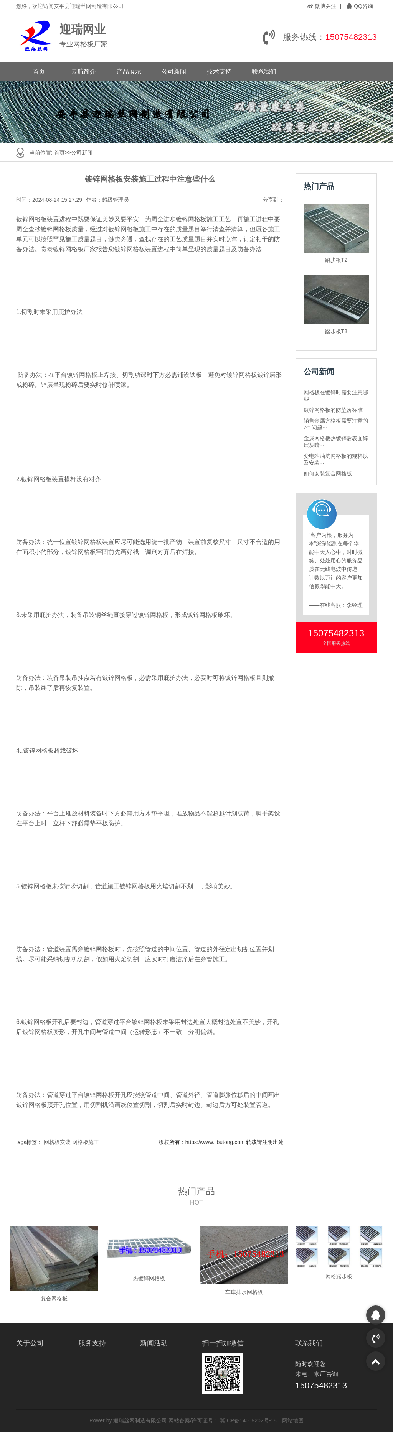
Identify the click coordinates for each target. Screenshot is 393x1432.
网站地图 (293, 1420)
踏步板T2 (336, 260)
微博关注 (321, 6)
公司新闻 (174, 71)
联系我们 (264, 71)
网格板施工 (85, 1142)
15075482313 (351, 37)
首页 (39, 71)
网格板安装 (57, 1142)
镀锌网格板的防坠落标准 (333, 410)
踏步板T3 (336, 331)
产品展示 (129, 71)
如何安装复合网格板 (328, 473)
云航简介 (83, 71)
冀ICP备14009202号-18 (248, 1420)
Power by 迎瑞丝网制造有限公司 (128, 1420)
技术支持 (219, 71)
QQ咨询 (360, 6)
